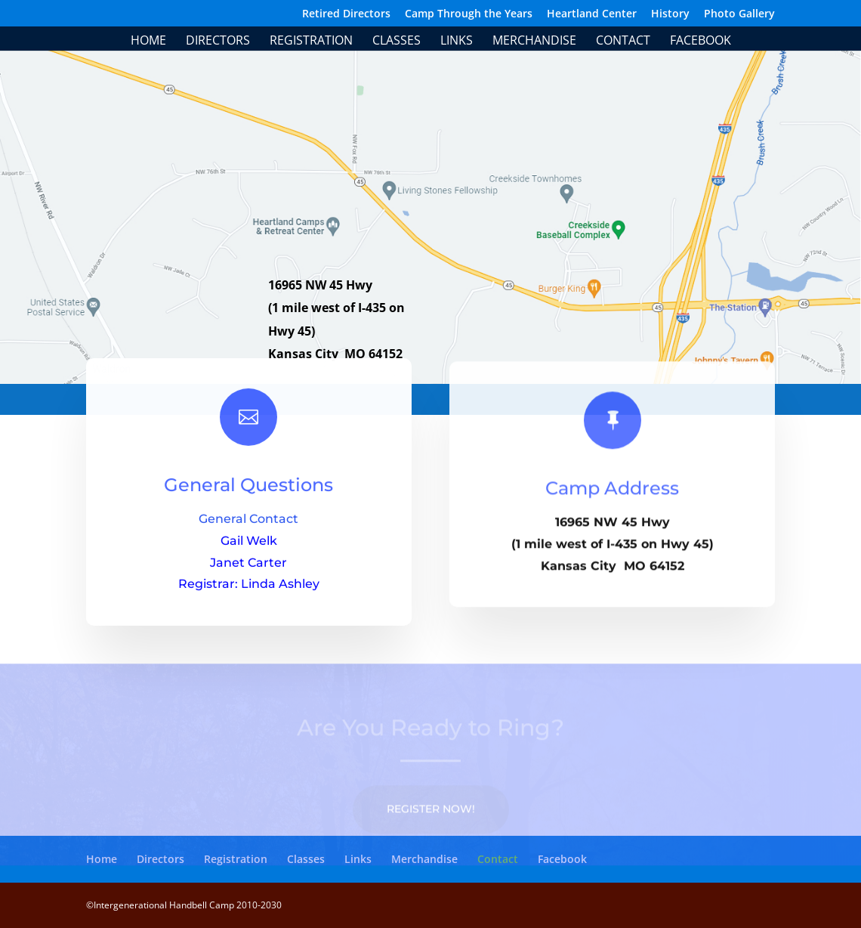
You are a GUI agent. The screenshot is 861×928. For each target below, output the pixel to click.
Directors (218, 41)
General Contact (248, 528)
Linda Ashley (280, 593)
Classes (396, 41)
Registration (311, 41)
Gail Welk (249, 550)
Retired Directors (346, 14)
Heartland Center (592, 14)
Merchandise (534, 41)
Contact (623, 41)
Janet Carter (248, 572)
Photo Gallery (739, 14)
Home (148, 41)
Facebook (700, 41)
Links (456, 41)
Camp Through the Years (468, 14)
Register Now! (431, 819)
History (670, 14)
